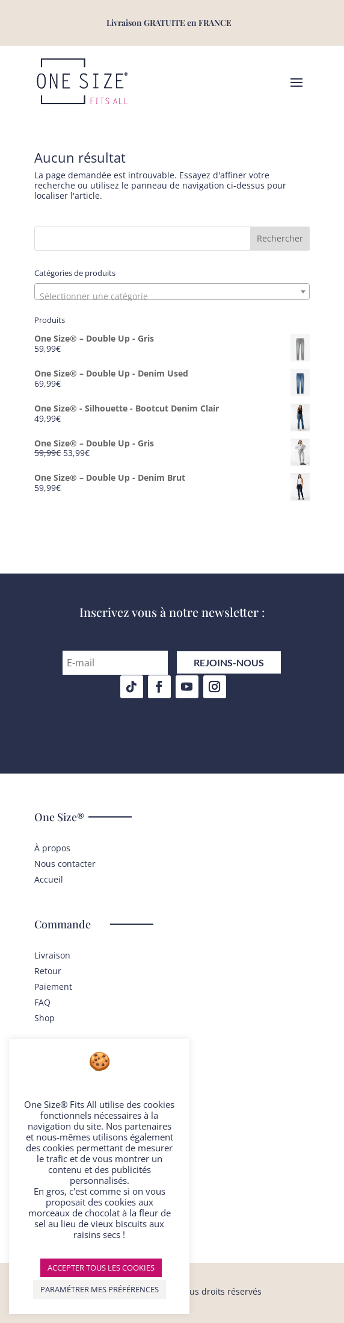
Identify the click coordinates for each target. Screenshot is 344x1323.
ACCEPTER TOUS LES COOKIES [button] (101, 1267)
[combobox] (172, 291)
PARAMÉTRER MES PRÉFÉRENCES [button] (99, 1289)
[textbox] (172, 296)
